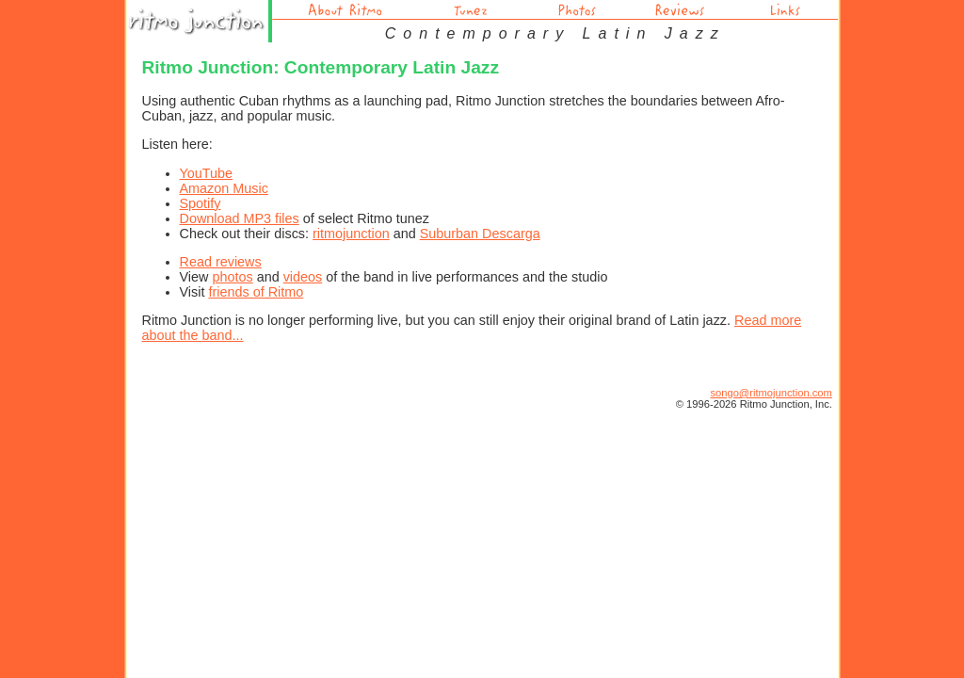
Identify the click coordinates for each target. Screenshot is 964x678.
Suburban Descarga (480, 233)
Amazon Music (224, 188)
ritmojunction (351, 233)
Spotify (200, 203)
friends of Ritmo (255, 291)
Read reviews (221, 261)
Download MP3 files (239, 218)
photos (232, 276)
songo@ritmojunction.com (771, 392)
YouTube (206, 173)
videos (303, 276)
